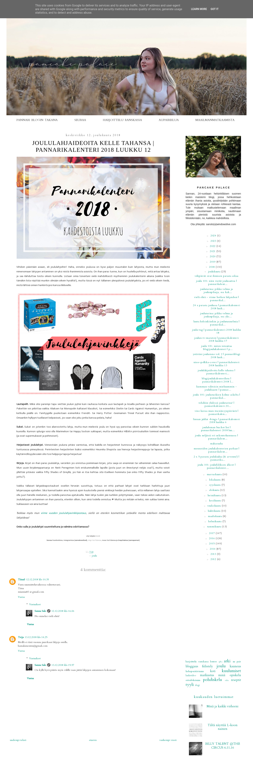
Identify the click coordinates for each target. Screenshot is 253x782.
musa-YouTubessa (109, 540)
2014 (213, 549)
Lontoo (213, 661)
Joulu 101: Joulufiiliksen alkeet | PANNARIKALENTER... (217, 466)
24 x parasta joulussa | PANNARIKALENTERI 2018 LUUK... (216, 307)
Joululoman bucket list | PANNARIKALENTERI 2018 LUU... (218, 429)
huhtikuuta (214, 511)
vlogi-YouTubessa (94, 540)
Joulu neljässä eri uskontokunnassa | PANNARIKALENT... (216, 437)
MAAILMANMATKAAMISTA (215, 120)
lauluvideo (191, 675)
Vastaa (21, 597)
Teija (21, 637)
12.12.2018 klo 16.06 (63, 611)
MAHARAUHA (216, 443)
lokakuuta (215, 479)
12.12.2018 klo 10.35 (37, 579)
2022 (213, 246)
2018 (212, 267)
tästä (98, 536)
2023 (214, 241)
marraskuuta (215, 474)
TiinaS (21, 579)
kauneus (235, 666)
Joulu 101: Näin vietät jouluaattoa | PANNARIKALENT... (216, 282)
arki (227, 661)
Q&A (220, 661)
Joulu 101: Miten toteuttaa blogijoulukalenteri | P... (217, 347)
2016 (212, 538)
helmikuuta (215, 521)
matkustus (207, 675)
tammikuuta (214, 526)
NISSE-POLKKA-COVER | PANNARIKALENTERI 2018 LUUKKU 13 (217, 363)
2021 (213, 251)
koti (213, 671)
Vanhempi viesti (168, 740)
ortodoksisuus (193, 680)
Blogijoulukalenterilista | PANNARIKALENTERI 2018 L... (217, 380)
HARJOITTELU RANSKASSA (122, 120)
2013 (214, 554)
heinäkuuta (215, 495)
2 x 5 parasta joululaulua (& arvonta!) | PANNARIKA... (216, 458)
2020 (213, 256)
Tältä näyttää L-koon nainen (222, 727)
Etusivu (93, 740)
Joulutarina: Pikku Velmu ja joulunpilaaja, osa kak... (216, 290)
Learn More (199, 9)
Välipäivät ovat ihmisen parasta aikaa (216, 276)
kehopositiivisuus (195, 671)
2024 (214, 235)
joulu (94, 555)
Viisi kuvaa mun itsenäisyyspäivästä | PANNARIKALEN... (216, 412)
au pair (237, 661)
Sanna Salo (40, 611)
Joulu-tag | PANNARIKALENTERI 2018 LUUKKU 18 (216, 331)
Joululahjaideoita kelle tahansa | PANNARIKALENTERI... (216, 372)
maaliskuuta (215, 516)
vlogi (197, 685)
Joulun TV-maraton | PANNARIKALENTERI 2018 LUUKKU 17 (216, 339)
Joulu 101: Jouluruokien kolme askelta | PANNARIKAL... (216, 396)
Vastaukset (35, 604)
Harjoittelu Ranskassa (197, 661)
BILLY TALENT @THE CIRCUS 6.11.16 (222, 746)
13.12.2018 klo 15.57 (63, 665)
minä (221, 675)
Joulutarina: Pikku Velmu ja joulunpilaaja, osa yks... (216, 315)
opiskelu (235, 675)
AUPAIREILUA (169, 120)
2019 (213, 261)
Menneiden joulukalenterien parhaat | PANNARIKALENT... (216, 450)
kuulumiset (231, 671)
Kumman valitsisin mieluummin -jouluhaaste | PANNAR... (216, 388)
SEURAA (80, 120)
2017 (212, 533)
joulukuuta (214, 271)
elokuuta (214, 490)
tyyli (190, 684)
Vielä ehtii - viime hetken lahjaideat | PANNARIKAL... (216, 298)
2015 (212, 543)
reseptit (236, 680)
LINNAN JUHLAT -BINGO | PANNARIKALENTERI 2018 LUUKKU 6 (216, 420)
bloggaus (192, 666)
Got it (214, 9)
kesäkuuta (215, 500)
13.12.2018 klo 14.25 (36, 637)
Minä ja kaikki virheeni (222, 706)
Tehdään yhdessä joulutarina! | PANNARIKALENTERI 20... (216, 404)
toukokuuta (215, 505)
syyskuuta (215, 485)
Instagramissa (68, 540)
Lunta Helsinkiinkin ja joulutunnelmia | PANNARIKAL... (217, 323)
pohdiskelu (212, 679)
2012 (214, 559)
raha (227, 680)
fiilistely (207, 666)
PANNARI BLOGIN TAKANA (37, 120)
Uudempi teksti (18, 740)
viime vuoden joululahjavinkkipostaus (63, 513)
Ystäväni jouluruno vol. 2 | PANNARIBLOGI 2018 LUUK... (216, 355)
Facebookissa (57, 540)
